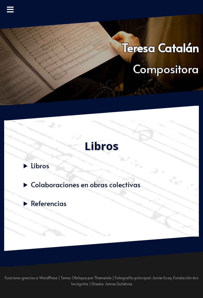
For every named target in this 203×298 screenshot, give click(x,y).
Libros (40, 165)
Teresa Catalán (160, 48)
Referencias (48, 203)
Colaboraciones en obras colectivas (85, 184)
